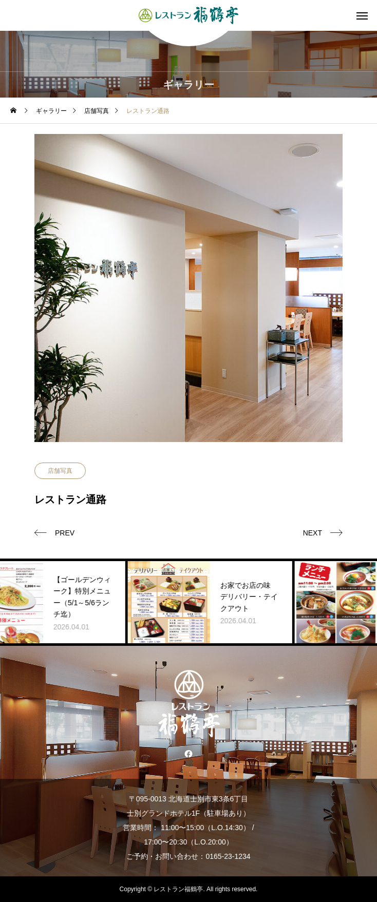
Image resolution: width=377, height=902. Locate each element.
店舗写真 (60, 470)
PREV (64, 533)
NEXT (312, 533)
